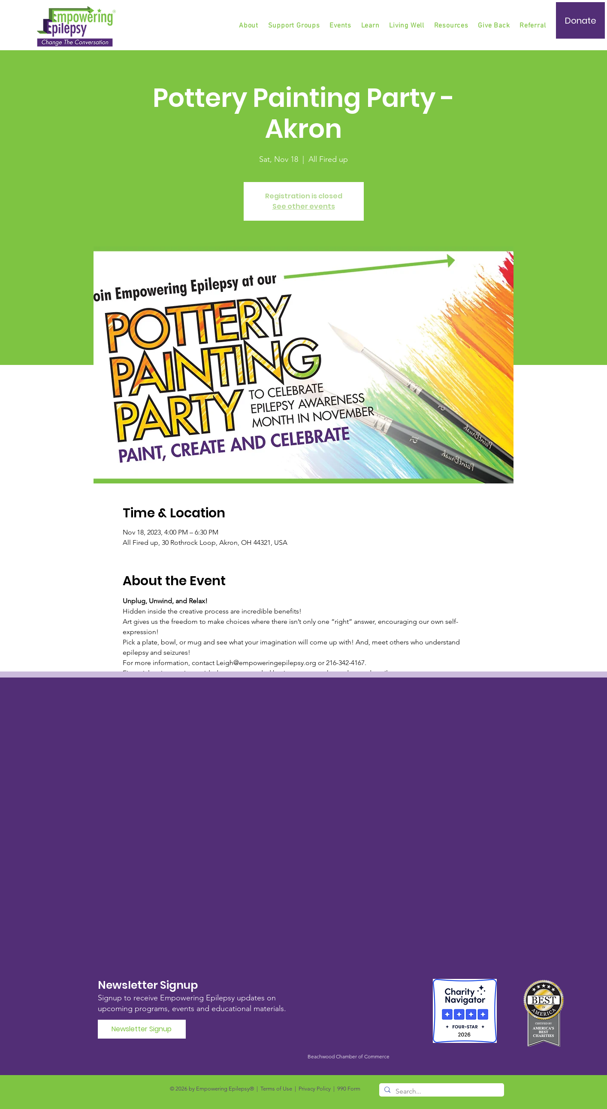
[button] (295, 25)
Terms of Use (276, 1088)
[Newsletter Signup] (142, 1029)
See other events (303, 206)
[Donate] (580, 20)
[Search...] (441, 1091)
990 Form (348, 1088)
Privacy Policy (315, 1088)
